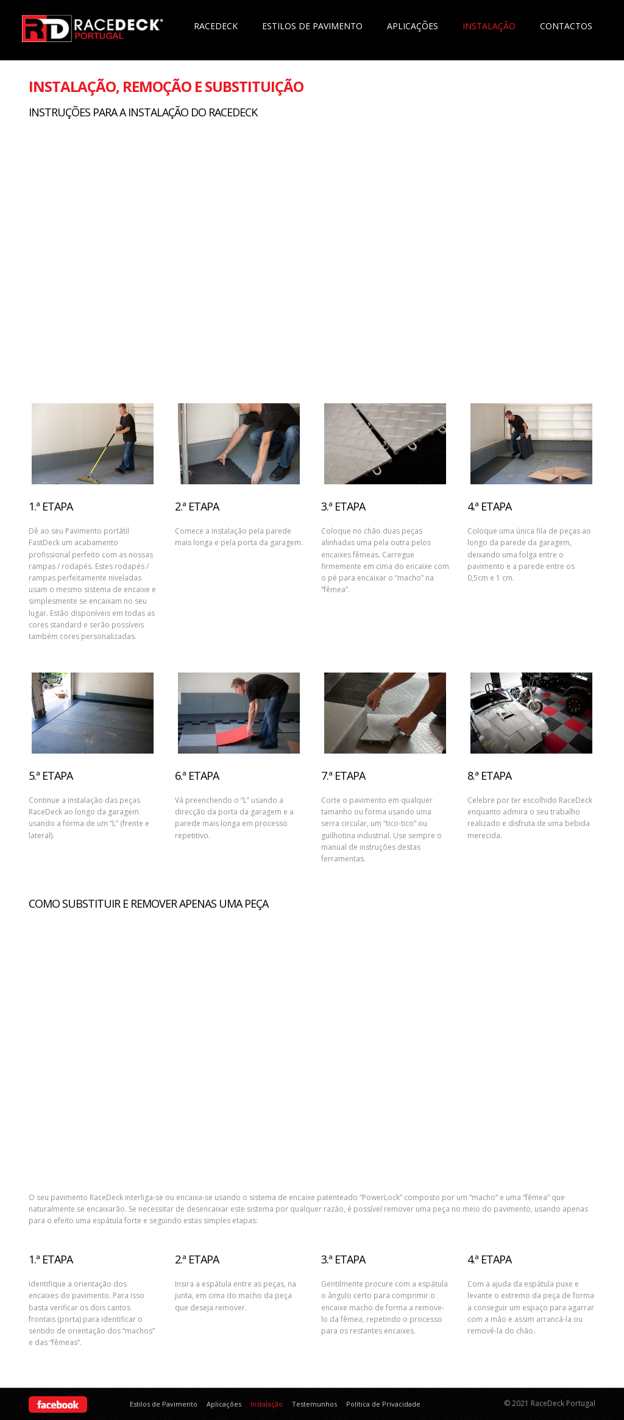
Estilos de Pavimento (312, 26)
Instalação (489, 26)
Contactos (566, 26)
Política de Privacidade (383, 1403)
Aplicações (412, 26)
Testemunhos (314, 1403)
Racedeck (216, 26)
